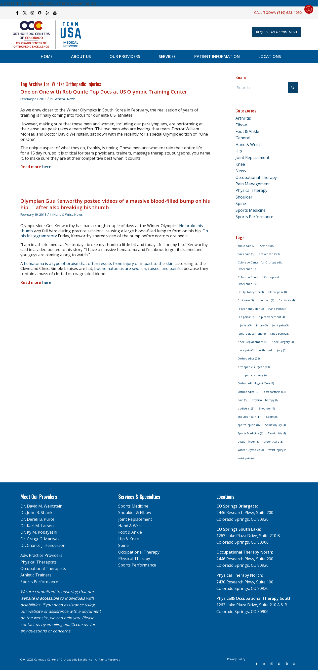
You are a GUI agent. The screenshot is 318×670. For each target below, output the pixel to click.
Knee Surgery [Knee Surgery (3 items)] (283, 342)
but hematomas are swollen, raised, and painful (138, 268)
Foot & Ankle (247, 131)
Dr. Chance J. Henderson (42, 545)
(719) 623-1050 (289, 12)
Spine (241, 203)
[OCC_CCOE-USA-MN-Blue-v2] (43, 34)
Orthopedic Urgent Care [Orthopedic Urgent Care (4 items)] (256, 383)
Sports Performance (254, 216)
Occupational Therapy (256, 177)
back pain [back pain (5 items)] (246, 254)
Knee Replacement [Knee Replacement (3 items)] (252, 342)
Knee (240, 164)
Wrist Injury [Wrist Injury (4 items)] (277, 450)
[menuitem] (47, 56)
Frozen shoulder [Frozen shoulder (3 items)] (251, 308)
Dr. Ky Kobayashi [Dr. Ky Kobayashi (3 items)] (251, 292)
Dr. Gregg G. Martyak (40, 539)
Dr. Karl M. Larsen (37, 525)
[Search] (267, 87)
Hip (239, 151)
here (46, 166)
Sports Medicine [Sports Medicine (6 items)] (250, 433)
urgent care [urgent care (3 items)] (273, 441)
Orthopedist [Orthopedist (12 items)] (248, 392)
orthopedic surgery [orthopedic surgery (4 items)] (252, 375)
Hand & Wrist (63, 214)
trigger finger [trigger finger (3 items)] (248, 441)
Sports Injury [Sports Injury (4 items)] (275, 425)
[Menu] (304, 56)
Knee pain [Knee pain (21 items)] (279, 333)
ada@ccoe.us (75, 624)
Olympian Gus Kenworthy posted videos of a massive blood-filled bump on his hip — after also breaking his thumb (115, 204)
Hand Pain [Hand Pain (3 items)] (276, 308)
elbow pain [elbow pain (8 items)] (277, 292)
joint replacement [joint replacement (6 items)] (252, 333)
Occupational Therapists (43, 568)
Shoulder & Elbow (134, 512)
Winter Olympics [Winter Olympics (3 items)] (251, 450)
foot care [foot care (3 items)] (246, 300)
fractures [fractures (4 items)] (287, 300)
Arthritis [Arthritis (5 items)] (267, 246)
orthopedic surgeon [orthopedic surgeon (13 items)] (254, 367)
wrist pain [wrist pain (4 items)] (246, 458)
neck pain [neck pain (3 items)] (246, 350)
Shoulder (244, 197)
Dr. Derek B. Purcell (38, 519)
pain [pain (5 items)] (242, 400)
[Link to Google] (39, 12)
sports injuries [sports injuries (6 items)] (249, 425)
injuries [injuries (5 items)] (244, 325)
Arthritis (243, 118)
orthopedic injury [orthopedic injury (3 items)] (272, 350)
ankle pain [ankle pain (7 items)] (246, 246)
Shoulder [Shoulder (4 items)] (267, 408)
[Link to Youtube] (55, 12)
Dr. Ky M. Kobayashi (38, 532)
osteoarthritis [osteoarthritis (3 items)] (274, 392)
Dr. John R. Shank (36, 512)
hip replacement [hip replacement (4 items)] (272, 317)
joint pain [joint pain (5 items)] (280, 325)
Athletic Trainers (35, 575)
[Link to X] (25, 12)
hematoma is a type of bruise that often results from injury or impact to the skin (98, 263)
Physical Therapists (38, 562)
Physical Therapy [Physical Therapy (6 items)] (265, 400)
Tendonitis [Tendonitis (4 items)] (277, 433)
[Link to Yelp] (47, 12)
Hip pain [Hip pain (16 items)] (246, 317)
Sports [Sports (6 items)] (272, 416)
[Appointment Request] (276, 32)
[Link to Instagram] (32, 12)
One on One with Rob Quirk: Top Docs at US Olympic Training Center (103, 91)
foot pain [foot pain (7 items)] (266, 300)
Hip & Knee (128, 539)
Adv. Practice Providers (41, 555)
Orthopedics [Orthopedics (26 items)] (249, 358)
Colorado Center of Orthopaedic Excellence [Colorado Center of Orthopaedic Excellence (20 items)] (259, 280)
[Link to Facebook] (17, 12)
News (71, 99)
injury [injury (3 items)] (262, 325)
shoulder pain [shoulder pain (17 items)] (249, 416)
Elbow (241, 125)
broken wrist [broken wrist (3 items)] (269, 254)
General (59, 99)
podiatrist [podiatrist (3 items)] (246, 408)
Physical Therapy (251, 190)
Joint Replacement (252, 157)
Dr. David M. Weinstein (41, 506)
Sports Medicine (251, 210)
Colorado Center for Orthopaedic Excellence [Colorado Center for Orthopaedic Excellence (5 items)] (260, 265)
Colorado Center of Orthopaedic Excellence (63, 659)
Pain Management (253, 184)
